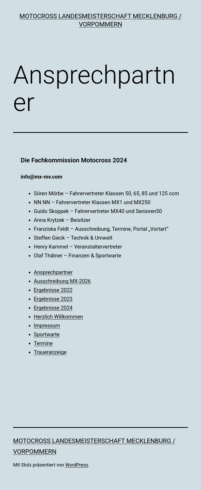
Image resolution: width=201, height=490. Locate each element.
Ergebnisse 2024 (53, 308)
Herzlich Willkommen (58, 317)
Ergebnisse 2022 (53, 290)
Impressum (47, 325)
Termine (43, 343)
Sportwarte (47, 334)
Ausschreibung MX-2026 (62, 281)
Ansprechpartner (53, 272)
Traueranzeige (50, 352)
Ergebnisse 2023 (53, 299)
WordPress (76, 465)
